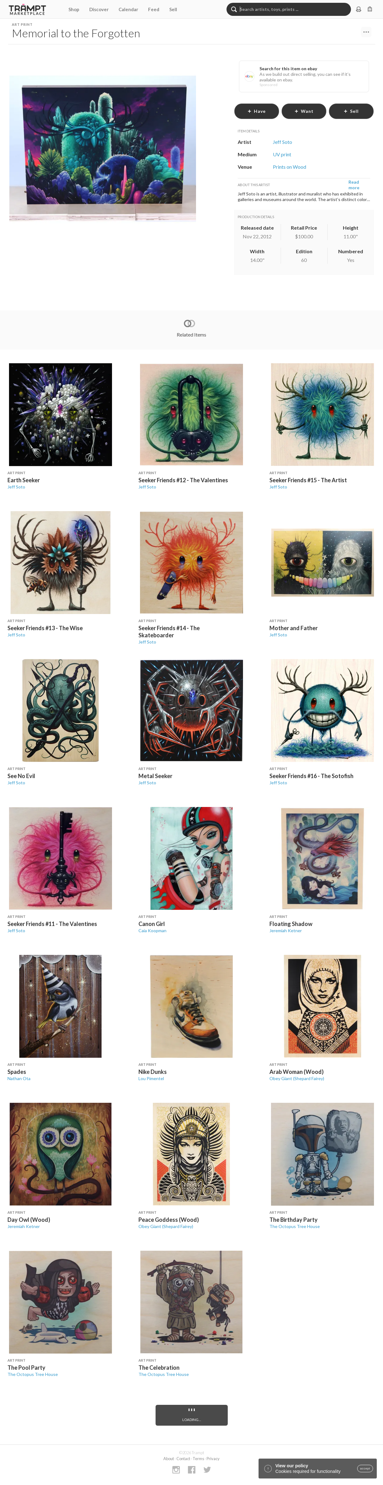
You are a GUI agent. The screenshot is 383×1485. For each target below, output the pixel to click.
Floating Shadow (290, 923)
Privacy (213, 1458)
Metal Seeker (155, 775)
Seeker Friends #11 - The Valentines (52, 923)
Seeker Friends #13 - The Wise (45, 628)
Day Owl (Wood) (28, 1219)
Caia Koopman (152, 930)
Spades (16, 1071)
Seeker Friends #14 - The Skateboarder (169, 632)
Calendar (128, 9)
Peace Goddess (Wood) (168, 1219)
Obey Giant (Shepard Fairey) (296, 1078)
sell (351, 111)
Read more (353, 184)
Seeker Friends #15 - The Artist (308, 480)
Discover (99, 9)
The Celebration (159, 1367)
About (168, 1458)
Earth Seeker (23, 480)
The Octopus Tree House (294, 1226)
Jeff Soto (16, 486)
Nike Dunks (152, 1071)
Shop (73, 9)
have (256, 111)
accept (365, 1468)
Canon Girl (151, 923)
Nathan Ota (18, 1078)
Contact (183, 1458)
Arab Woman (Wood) (296, 1071)
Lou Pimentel (151, 1078)
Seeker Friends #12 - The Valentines (183, 480)
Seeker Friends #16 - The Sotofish (311, 775)
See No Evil (21, 775)
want (304, 111)
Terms (198, 1458)
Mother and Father (293, 628)
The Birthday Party (293, 1219)
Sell (173, 9)
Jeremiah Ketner (285, 930)
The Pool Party (26, 1367)
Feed (153, 9)
